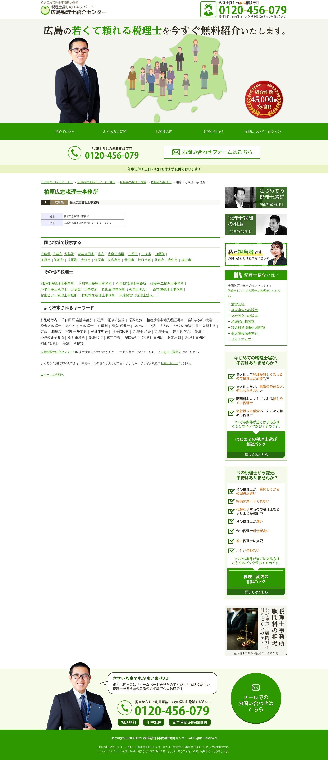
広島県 (59, 202)
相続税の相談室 (243, 322)
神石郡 (59, 260)
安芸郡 (69, 254)
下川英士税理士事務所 (95, 283)
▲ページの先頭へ (52, 374)
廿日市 (129, 260)
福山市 (186, 260)
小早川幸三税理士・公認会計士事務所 (69, 289)
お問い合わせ (213, 131)
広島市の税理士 (161, 182)
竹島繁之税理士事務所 (98, 295)
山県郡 (160, 254)
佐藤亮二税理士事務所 (167, 283)
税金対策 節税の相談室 (248, 327)
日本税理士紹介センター (57, 182)
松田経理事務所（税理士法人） (125, 289)
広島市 (58, 254)
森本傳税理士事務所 (168, 289)
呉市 (101, 254)
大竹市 (86, 260)
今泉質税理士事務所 (131, 283)
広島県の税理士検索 (133, 182)
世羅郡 (72, 260)
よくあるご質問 (114, 131)
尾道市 (159, 260)
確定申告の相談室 (244, 310)
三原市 (133, 254)
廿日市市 (144, 260)
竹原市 (99, 260)
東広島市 (114, 260)
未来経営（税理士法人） (137, 295)
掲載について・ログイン (262, 131)
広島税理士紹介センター (57, 352)
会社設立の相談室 (244, 316)
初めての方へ (65, 131)
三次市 (146, 254)
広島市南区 (116, 254)
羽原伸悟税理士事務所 (57, 283)
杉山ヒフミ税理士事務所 (59, 295)
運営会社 (238, 304)
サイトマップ (241, 339)
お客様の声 (164, 131)
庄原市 (46, 260)
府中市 (173, 260)
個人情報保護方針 (244, 333)
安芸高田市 (86, 254)
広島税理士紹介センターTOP (96, 182)
